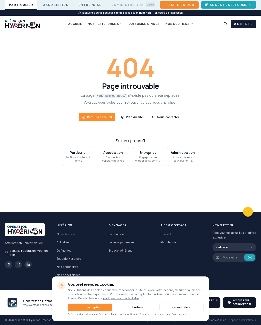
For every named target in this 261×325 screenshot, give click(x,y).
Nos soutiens (179, 24)
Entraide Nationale (69, 258)
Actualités (63, 242)
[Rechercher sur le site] (225, 24)
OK (250, 257)
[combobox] (234, 247)
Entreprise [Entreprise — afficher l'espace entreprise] (90, 5)
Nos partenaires (67, 266)
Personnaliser (181, 307)
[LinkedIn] (28, 264)
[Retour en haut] (248, 212)
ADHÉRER (243, 24)
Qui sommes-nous (144, 24)
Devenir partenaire (121, 242)
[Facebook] (8, 264)
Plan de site (168, 242)
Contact (165, 234)
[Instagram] (18, 264)
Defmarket (64, 250)
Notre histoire (66, 234)
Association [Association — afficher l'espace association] (56, 5)
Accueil (75, 24)
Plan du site (132, 117)
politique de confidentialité (121, 298)
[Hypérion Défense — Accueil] (22, 24)
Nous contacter (165, 117)
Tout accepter (90, 307)
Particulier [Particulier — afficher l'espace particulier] (21, 6)
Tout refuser (136, 307)
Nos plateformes (105, 24)
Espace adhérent (120, 250)
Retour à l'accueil (97, 117)
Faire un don (117, 234)
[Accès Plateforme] (228, 5)
